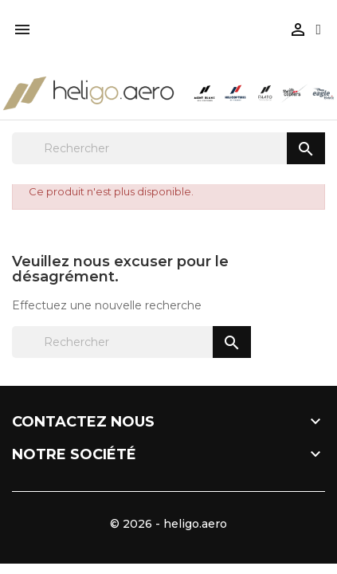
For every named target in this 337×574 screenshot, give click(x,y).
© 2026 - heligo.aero (168, 524)
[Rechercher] (168, 148)
